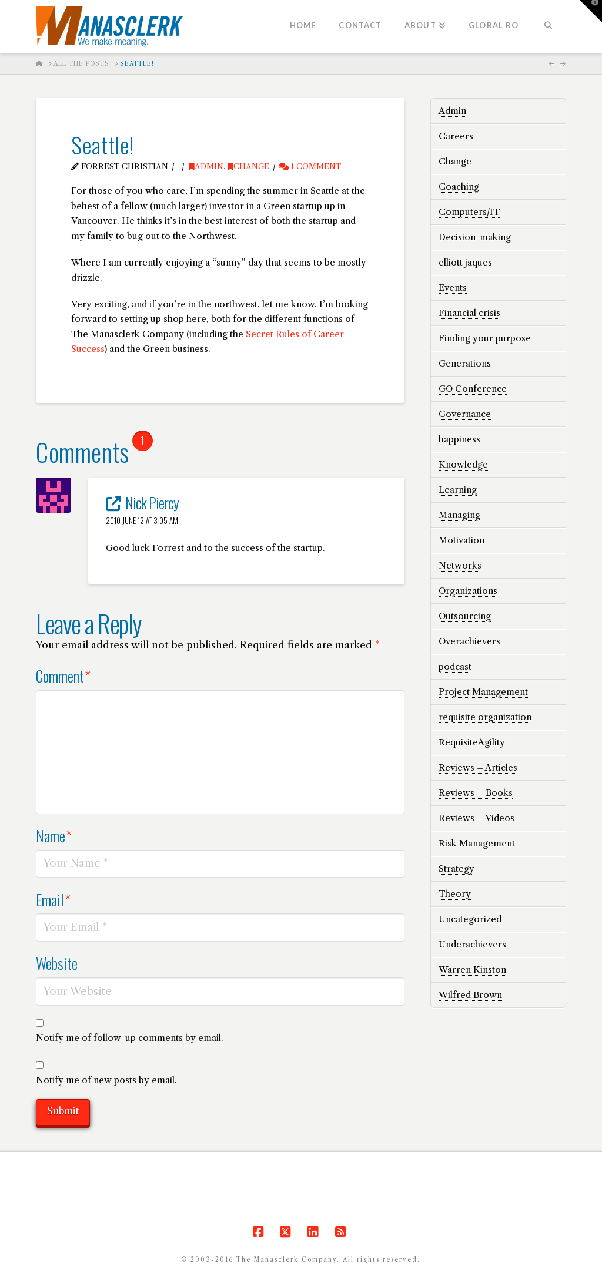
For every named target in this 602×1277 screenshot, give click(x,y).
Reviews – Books (476, 792)
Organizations (468, 590)
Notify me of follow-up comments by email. (129, 1037)
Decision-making (475, 237)
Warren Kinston (472, 969)
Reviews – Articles (478, 767)
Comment (63, 675)
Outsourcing (465, 615)
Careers (456, 136)
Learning (458, 489)
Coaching (459, 186)
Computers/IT (469, 211)
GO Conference (473, 388)
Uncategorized (470, 919)
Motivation (461, 540)
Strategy (456, 868)
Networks (460, 565)
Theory (455, 893)
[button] (591, 11)
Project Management (483, 691)
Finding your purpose (485, 338)
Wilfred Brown (470, 994)
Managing (459, 514)
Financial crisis (469, 312)
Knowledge (463, 464)
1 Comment (310, 166)
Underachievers (472, 944)
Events (453, 287)
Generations (465, 363)
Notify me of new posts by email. (106, 1080)
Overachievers (469, 641)
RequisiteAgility (472, 742)
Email (53, 899)
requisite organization (485, 716)
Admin (206, 166)
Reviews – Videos (476, 818)
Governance (465, 413)
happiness (459, 439)
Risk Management (477, 843)
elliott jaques (465, 262)
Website (57, 963)
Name (54, 835)
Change (248, 166)
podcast (455, 666)
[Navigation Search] (548, 26)
